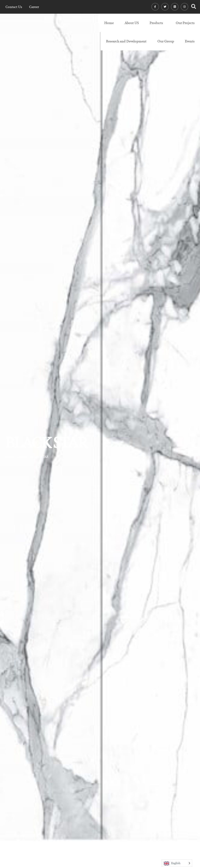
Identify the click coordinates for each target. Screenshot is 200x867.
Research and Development (126, 41)
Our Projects (185, 23)
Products (156, 23)
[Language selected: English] (177, 863)
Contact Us (13, 7)
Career (34, 7)
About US (132, 23)
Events (190, 41)
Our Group (165, 41)
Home (109, 23)
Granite (22, 457)
